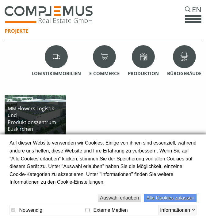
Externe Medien (107, 210)
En (196, 9)
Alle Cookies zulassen (170, 197)
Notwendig (26, 210)
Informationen (175, 209)
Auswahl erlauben (119, 197)
